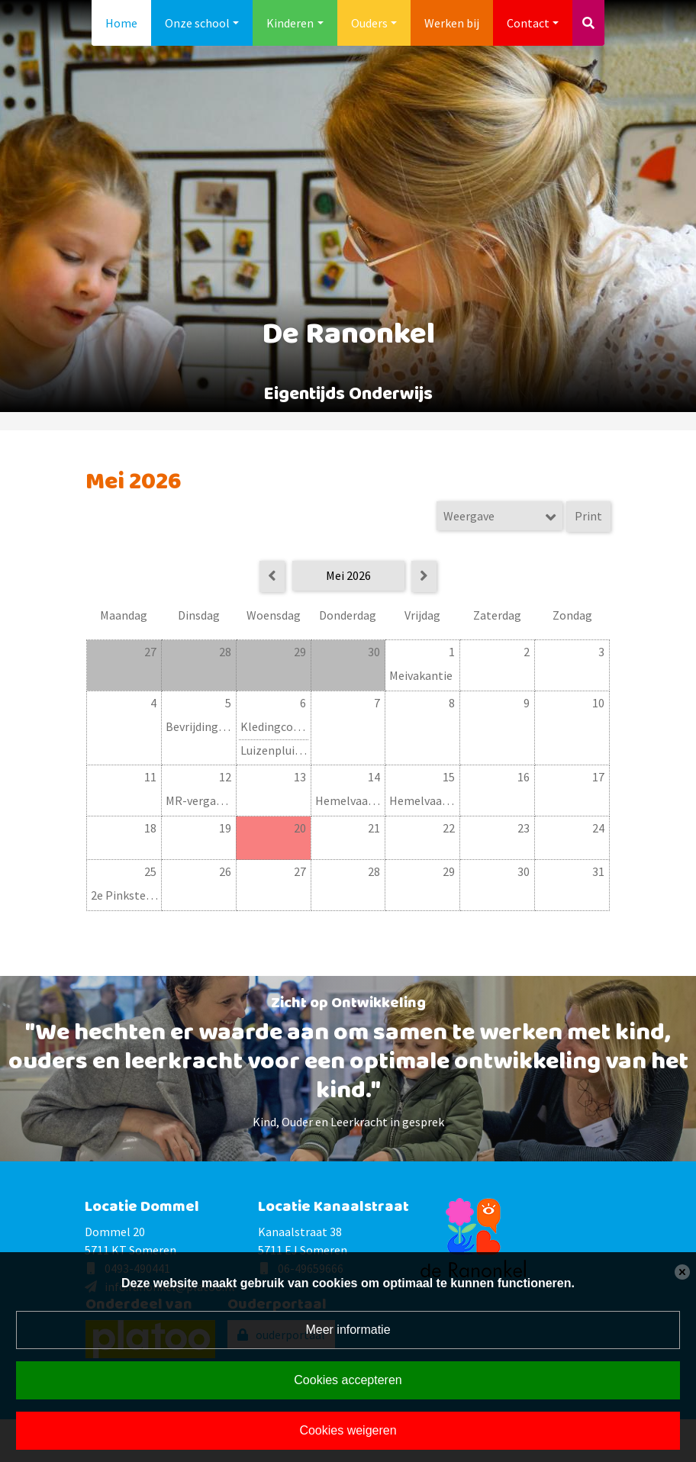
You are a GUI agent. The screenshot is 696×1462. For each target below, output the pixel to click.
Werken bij (451, 23)
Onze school (197, 23)
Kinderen (290, 23)
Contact (528, 23)
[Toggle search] (588, 23)
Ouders (369, 23)
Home (121, 23)
